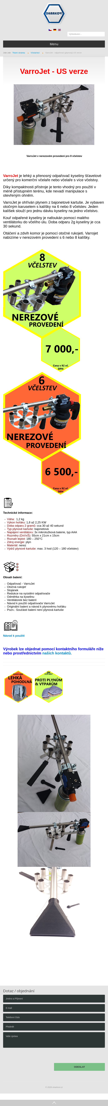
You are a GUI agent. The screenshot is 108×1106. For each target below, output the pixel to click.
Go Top (54, 1103)
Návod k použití (14, 635)
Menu (54, 44)
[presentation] (26, 1056)
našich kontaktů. (57, 653)
